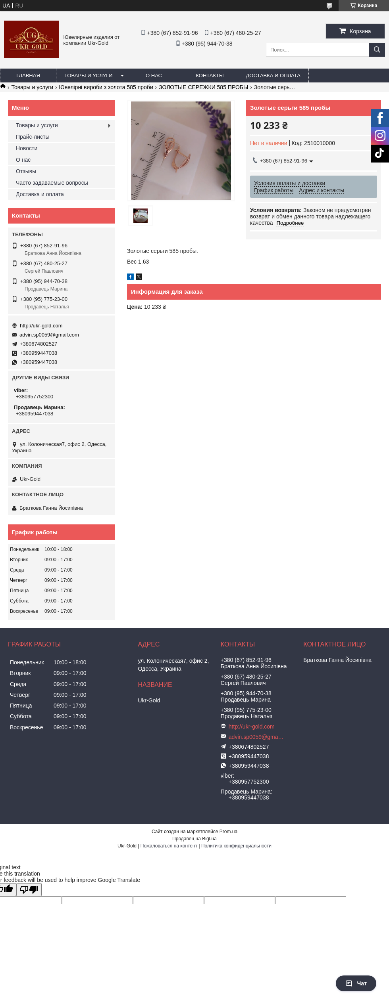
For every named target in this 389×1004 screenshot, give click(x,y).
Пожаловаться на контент (169, 846)
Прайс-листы (33, 137)
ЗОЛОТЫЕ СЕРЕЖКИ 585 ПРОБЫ (203, 87)
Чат (356, 983)
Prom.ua (228, 831)
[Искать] (377, 50)
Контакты (209, 75)
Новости (26, 148)
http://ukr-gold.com (41, 326)
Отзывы (26, 171)
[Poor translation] (29, 889)
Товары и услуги (88, 75)
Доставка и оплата (273, 75)
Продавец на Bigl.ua (194, 838)
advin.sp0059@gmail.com (49, 335)
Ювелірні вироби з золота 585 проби (106, 87)
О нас (154, 75)
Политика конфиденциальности (236, 846)
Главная (28, 75)
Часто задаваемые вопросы (52, 183)
